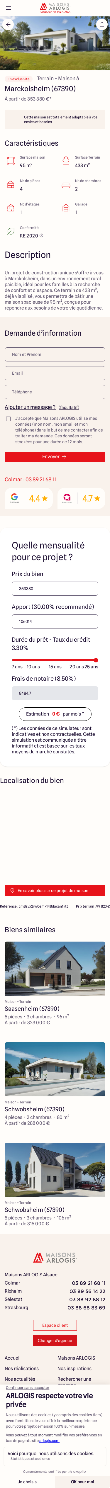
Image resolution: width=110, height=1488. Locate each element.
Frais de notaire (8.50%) (44, 678)
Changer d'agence (55, 1340)
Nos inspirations (74, 1368)
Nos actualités (20, 1379)
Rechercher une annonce (74, 1382)
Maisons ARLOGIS (76, 1358)
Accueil (13, 1358)
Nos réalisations (22, 1368)
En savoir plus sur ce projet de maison (48, 891)
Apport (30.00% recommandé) (53, 606)
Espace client (55, 1325)
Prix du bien (27, 573)
